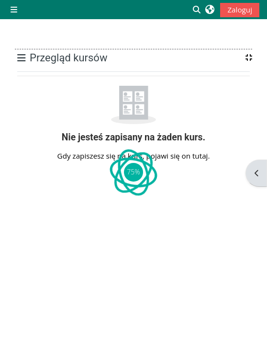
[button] (210, 9)
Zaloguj (239, 9)
